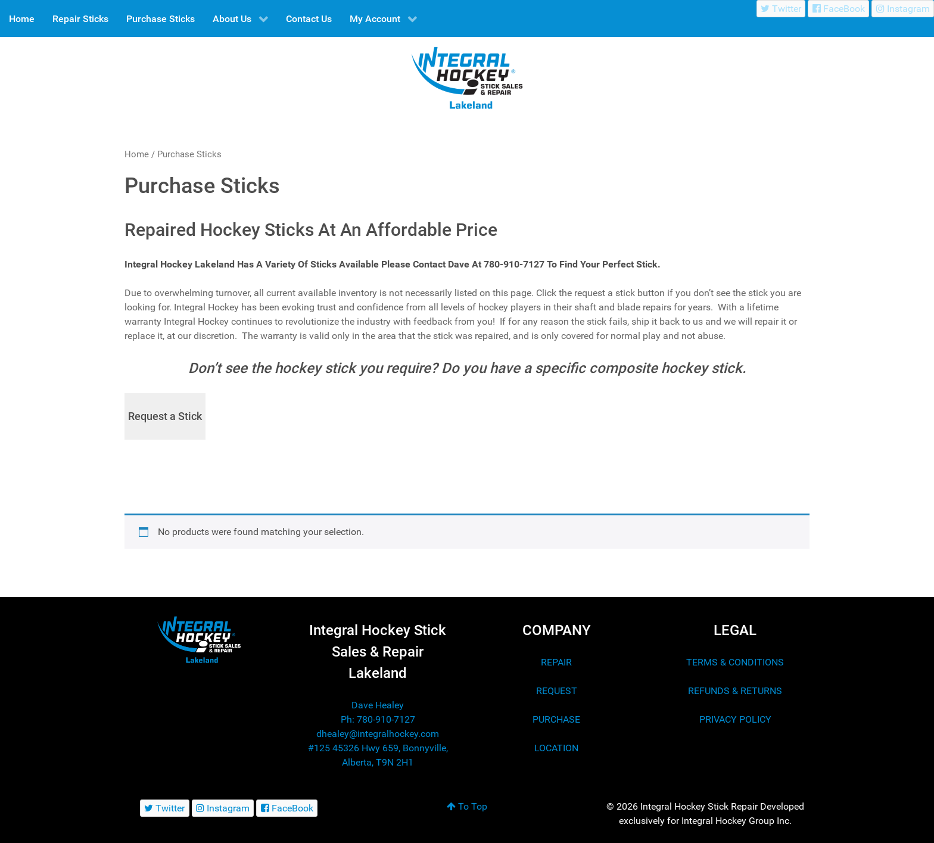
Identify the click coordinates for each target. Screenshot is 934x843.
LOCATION (556, 748)
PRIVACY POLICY (735, 719)
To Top (467, 806)
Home (136, 154)
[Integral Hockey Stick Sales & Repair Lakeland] (199, 639)
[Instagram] (902, 8)
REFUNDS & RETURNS (735, 690)
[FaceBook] (838, 8)
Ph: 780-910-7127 (378, 719)
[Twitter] (781, 8)
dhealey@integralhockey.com (377, 733)
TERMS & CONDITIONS (735, 662)
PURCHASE (556, 719)
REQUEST (556, 690)
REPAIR (556, 662)
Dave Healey (377, 705)
